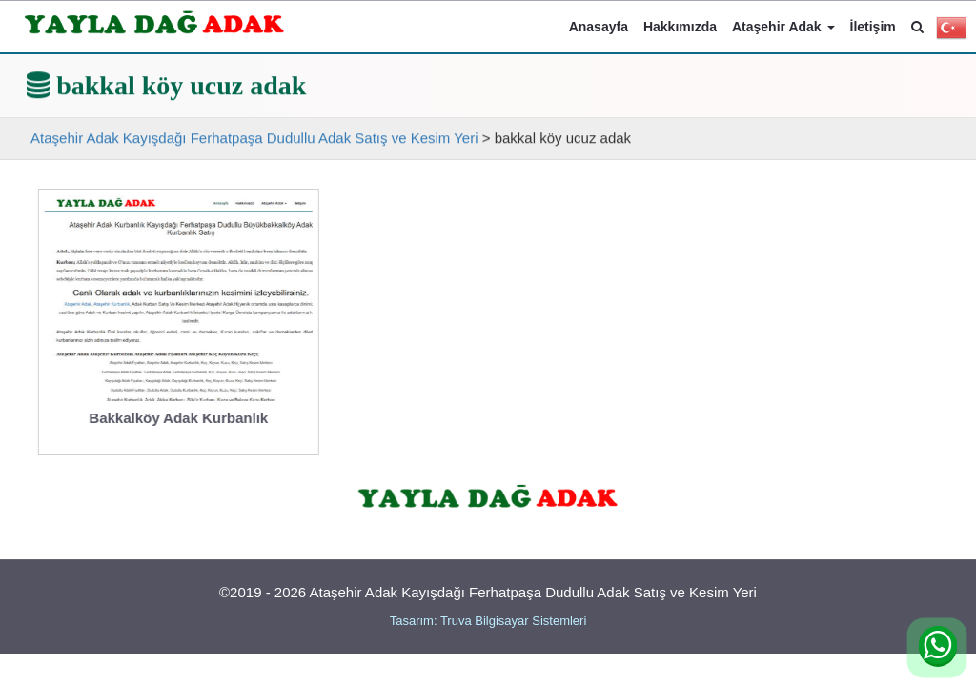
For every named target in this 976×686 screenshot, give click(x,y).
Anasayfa (598, 26)
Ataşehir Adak (783, 26)
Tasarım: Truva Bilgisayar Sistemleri (488, 621)
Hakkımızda (680, 26)
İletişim (873, 26)
